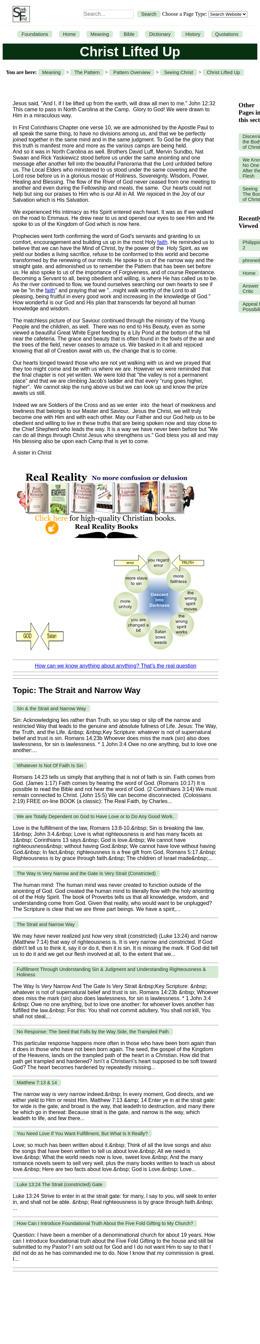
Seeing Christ (178, 72)
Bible (129, 34)
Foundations (34, 34)
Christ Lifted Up (223, 72)
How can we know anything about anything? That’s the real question (115, 666)
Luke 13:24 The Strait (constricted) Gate (60, 1184)
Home (69, 34)
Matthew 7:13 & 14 (37, 1082)
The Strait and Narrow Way (46, 924)
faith (162, 242)
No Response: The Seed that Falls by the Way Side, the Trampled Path (93, 1031)
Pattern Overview (131, 72)
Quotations (227, 34)
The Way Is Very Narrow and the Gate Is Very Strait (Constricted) (86, 873)
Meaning (99, 34)
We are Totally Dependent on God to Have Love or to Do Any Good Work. (95, 816)
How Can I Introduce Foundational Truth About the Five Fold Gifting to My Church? (105, 1223)
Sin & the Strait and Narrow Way (51, 708)
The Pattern (87, 72)
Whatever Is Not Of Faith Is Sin (50, 765)
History (192, 34)
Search (148, 14)
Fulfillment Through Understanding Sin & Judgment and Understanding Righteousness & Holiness (111, 972)
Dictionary (160, 34)
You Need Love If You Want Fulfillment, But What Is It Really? (82, 1133)
